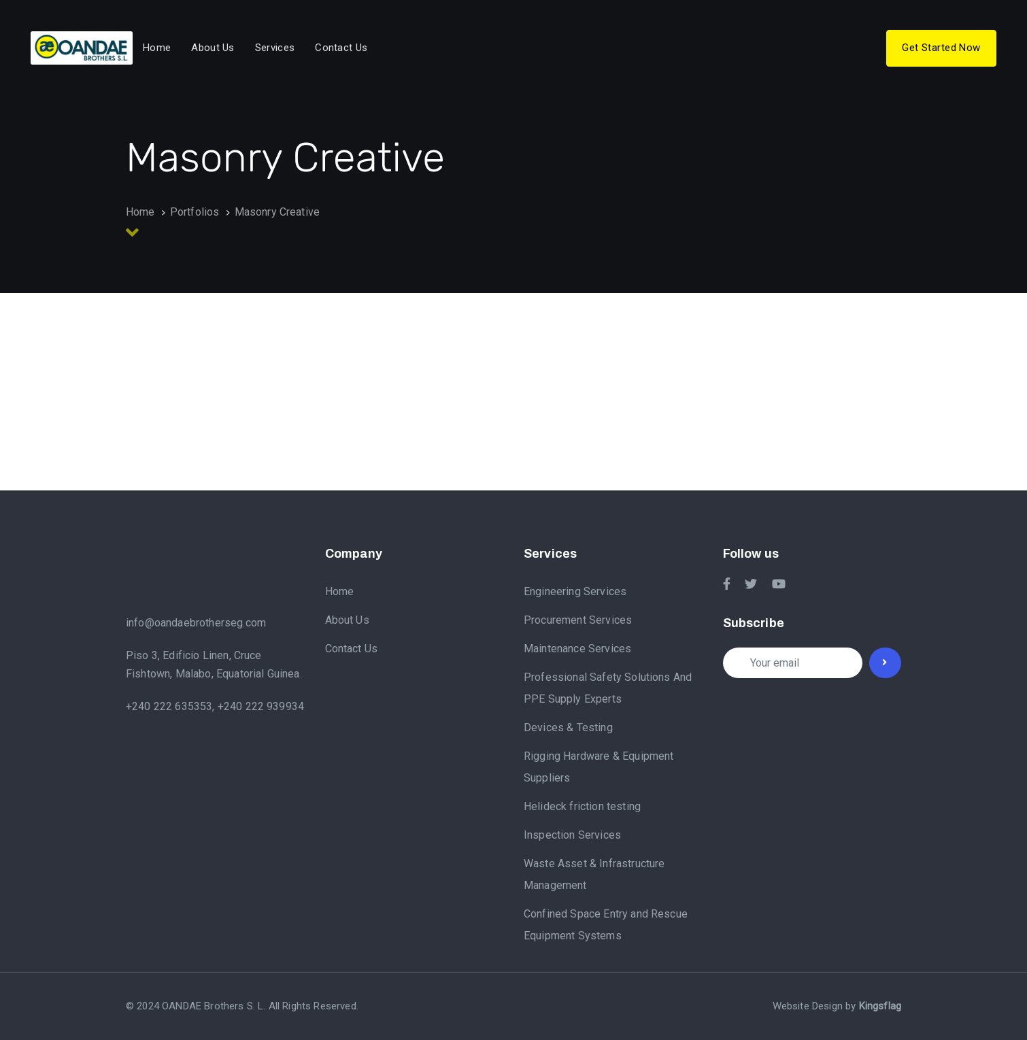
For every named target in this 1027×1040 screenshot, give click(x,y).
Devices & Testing (568, 727)
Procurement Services (578, 620)
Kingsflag (880, 1006)
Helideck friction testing (582, 806)
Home (339, 591)
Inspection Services (572, 834)
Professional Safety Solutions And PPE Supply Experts (608, 688)
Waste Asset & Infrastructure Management (594, 874)
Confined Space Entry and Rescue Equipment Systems (606, 924)
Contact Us (351, 648)
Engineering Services (575, 591)
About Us (347, 620)
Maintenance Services (577, 648)
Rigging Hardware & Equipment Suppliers (598, 767)
